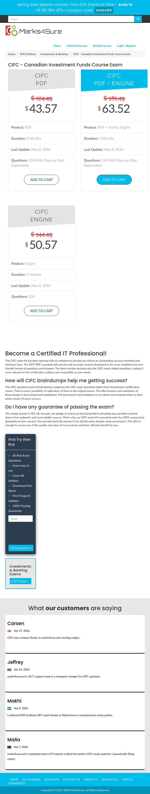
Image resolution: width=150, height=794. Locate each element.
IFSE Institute (28, 54)
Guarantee (110, 779)
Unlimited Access (76, 45)
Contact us (71, 779)
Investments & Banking (54, 54)
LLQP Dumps (19, 581)
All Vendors (31, 779)
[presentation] (30, 533)
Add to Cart (41, 179)
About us (90, 779)
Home (57, 45)
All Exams (52, 779)
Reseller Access (102, 45)
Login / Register (126, 45)
